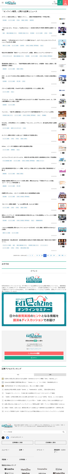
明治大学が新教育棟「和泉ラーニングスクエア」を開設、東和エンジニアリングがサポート (27, 52)
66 (62, 255)
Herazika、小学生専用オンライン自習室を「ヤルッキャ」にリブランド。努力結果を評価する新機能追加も (29, 123)
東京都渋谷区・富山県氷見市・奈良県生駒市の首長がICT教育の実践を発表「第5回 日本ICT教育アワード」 (29, 241)
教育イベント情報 (6, 45)
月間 (50, 374)
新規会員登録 (33, 353)
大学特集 (23, 459)
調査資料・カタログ (59, 451)
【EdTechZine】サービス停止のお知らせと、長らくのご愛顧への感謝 (24, 386)
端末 (4, 33)
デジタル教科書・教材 (7, 160)
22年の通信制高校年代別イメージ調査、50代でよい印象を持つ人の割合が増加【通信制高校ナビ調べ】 (28, 169)
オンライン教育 (11, 20)
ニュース (5, 450)
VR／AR (18, 81)
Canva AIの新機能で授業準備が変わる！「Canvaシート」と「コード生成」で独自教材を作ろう (31, 382)
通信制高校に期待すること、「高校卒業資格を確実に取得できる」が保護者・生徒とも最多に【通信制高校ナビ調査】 (29, 64)
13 (51, 255)
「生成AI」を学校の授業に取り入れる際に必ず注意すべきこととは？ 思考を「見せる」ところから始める (34, 397)
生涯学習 (22, 45)
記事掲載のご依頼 (17, 442)
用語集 (5, 459)
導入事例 (4, 20)
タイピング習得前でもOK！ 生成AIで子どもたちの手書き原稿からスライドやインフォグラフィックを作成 (34, 411)
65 (59, 255)
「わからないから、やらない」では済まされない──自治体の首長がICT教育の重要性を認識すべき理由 (29, 28)
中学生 (18, 20)
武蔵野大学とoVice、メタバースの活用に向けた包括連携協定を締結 (21, 193)
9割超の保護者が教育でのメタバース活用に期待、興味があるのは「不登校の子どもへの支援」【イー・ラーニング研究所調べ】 (28, 181)
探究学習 (31, 20)
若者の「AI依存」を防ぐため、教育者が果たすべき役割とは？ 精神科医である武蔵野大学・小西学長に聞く (34, 407)
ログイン (33, 358)
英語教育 (4, 104)
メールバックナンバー (34, 349)
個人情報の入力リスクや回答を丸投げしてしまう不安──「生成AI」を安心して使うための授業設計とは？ (34, 400)
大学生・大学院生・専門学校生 (32, 45)
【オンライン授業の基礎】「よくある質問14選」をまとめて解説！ (20, 204)
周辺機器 (44, 115)
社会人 (42, 45)
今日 (18, 374)
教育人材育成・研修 (25, 247)
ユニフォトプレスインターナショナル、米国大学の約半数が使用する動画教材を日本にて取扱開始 (29, 157)
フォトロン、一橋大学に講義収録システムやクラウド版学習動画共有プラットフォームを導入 (28, 112)
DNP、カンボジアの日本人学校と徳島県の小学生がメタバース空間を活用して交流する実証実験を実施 (29, 77)
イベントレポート (44, 245)
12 (48, 255)
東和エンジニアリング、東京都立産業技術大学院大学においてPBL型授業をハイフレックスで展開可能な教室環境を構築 (29, 216)
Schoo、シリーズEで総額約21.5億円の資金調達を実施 (17, 146)
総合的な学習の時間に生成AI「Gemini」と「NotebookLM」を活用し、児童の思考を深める (30, 389)
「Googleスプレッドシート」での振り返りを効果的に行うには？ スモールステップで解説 (30, 393)
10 (42, 255)
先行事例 (4, 81)
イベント (40, 450)
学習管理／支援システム (23, 33)
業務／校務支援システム (11, 33)
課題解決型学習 (39, 220)
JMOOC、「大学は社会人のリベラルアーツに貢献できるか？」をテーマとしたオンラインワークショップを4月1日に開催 (29, 41)
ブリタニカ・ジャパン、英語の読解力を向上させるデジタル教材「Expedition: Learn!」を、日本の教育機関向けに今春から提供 (29, 100)
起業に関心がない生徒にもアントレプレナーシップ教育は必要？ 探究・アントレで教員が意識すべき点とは (34, 404)
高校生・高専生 (25, 20)
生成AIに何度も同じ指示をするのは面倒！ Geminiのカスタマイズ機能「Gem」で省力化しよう (31, 378)
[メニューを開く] (2, 2)
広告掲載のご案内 (51, 442)
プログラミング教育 (7, 245)
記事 (21, 450)
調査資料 (4, 68)
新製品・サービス (40, 160)
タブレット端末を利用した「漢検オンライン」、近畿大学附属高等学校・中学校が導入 (26, 17)
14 (54, 255)
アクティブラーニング (7, 56)
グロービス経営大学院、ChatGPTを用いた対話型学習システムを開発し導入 (23, 88)
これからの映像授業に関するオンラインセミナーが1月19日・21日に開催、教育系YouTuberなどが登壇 (28, 228)
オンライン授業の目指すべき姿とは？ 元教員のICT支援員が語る (20, 135)
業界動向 (13, 149)
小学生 (45, 33)
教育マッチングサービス (16, 128)
